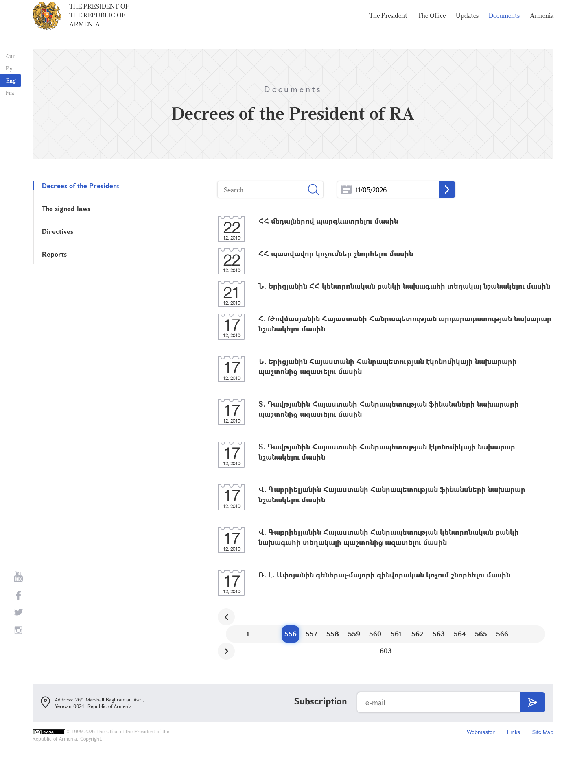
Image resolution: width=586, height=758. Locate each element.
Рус (8, 68)
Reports (54, 254)
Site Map (542, 732)
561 (396, 633)
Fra (8, 92)
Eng (11, 80)
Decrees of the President (80, 185)
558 (332, 633)
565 (481, 633)
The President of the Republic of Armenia (99, 24)
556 (290, 633)
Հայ (9, 56)
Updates (467, 24)
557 (311, 633)
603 (386, 651)
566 (502, 633)
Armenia (541, 24)
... (346, 189)
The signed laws (66, 208)
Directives (57, 231)
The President (388, 24)
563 (439, 633)
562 (417, 633)
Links (513, 732)
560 (375, 633)
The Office (432, 24)
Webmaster (481, 732)
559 (354, 633)
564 (460, 633)
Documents (504, 24)
